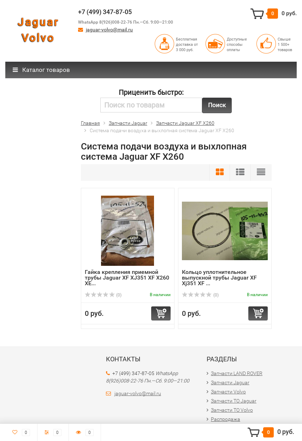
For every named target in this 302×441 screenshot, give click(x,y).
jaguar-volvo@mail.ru (109, 29)
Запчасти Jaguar (230, 382)
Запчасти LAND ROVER (236, 373)
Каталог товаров (41, 69)
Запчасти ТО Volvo (232, 410)
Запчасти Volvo (228, 391)
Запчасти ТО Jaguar (233, 401)
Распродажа (225, 419)
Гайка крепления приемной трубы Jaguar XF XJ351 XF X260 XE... (127, 278)
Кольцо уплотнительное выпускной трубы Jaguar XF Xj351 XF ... (219, 278)
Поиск (217, 105)
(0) (103, 295)
